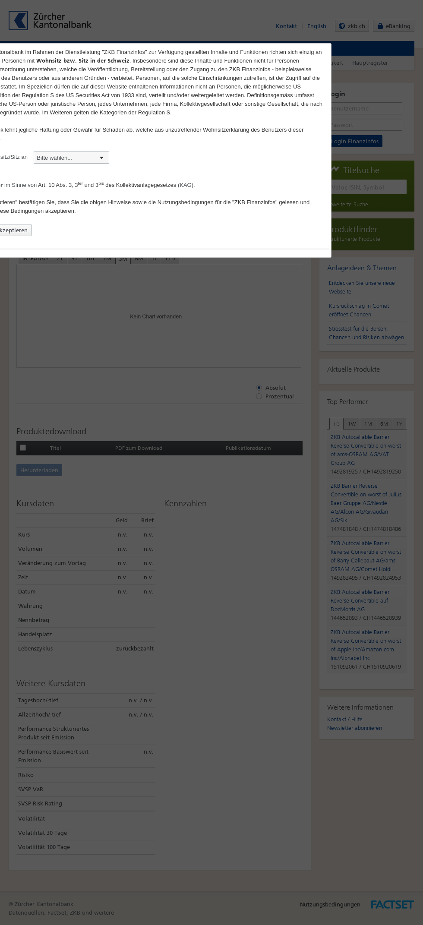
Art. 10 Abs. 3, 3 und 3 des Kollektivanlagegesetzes (107, 185)
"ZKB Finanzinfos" (255, 202)
